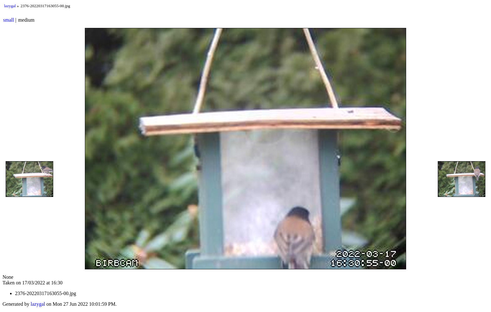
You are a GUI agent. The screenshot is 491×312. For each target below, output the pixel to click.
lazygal (10, 5)
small (8, 20)
